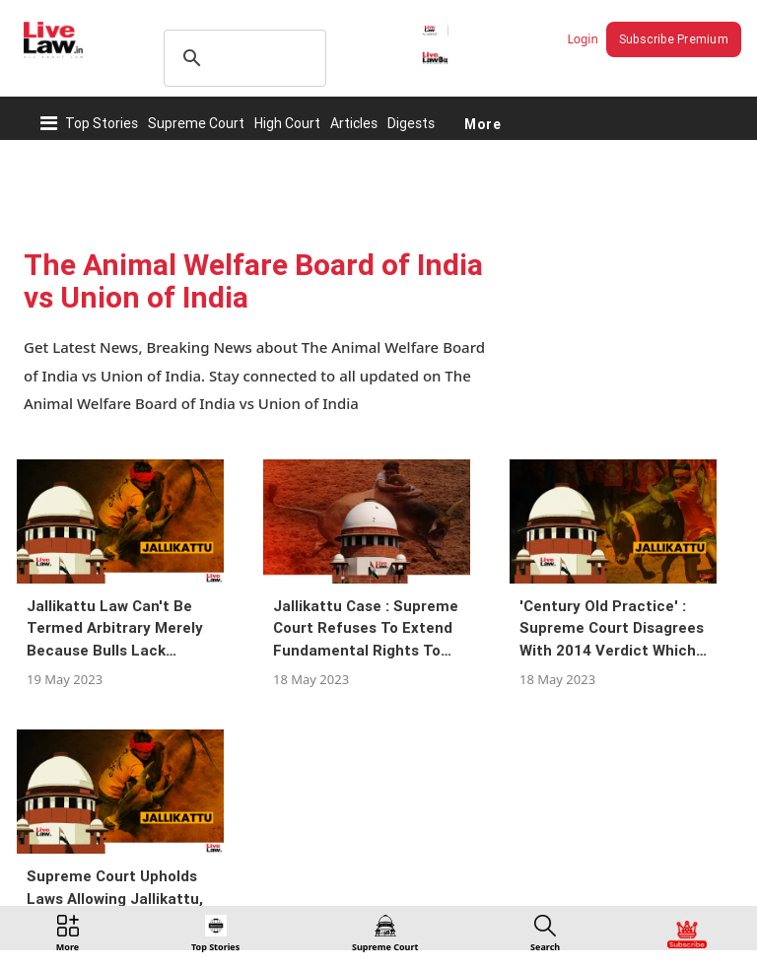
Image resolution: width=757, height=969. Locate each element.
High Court (287, 123)
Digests (411, 123)
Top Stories (101, 123)
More (482, 123)
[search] (242, 58)
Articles (354, 123)
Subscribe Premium (673, 39)
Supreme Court (196, 123)
